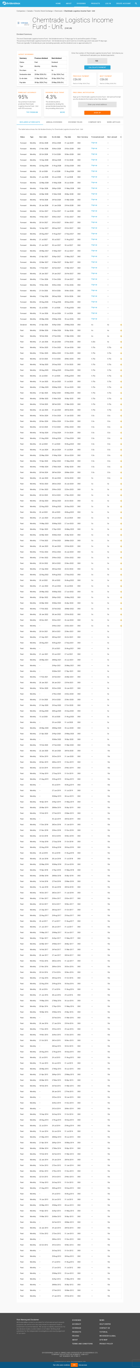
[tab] (58, 3)
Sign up (94, 143)
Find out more (83, 1365)
